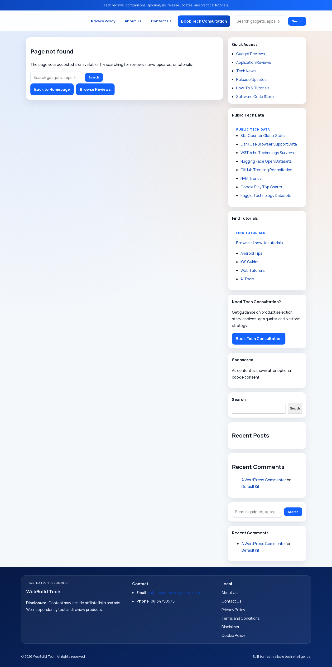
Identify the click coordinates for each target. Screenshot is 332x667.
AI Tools (247, 279)
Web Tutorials (253, 270)
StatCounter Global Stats (263, 135)
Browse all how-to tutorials (259, 242)
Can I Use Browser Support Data (269, 144)
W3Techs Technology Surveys (267, 152)
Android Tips (251, 253)
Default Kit (250, 486)
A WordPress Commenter (263, 479)
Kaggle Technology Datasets (266, 195)
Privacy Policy (103, 21)
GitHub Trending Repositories (266, 169)
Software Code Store (255, 96)
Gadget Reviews (250, 53)
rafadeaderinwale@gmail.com (174, 592)
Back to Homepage (52, 89)
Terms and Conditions (240, 618)
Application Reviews (253, 62)
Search (297, 21)
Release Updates (251, 79)
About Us (133, 21)
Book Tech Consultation (204, 21)
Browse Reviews (95, 89)
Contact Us (161, 21)
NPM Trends (251, 178)
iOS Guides (250, 261)
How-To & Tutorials (252, 88)
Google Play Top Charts (261, 187)
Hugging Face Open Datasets (266, 161)
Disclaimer (230, 626)
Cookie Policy (233, 635)
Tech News (246, 70)
